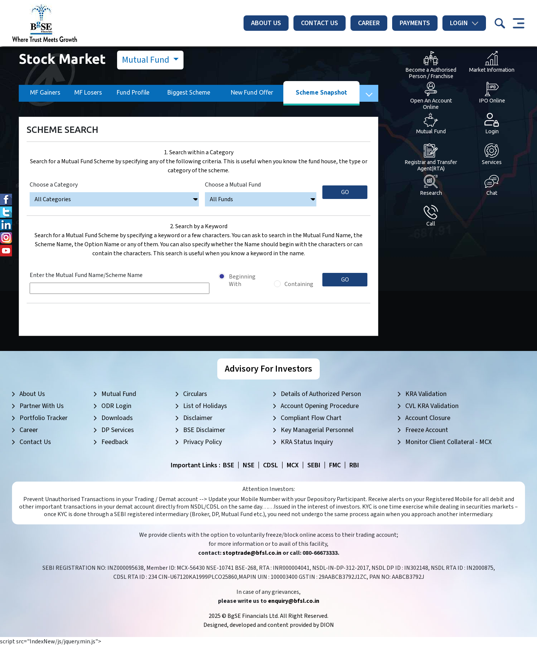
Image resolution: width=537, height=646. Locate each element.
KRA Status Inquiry (307, 442)
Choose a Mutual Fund (233, 185)
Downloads (117, 418)
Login (464, 23)
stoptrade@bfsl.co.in (252, 553)
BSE (228, 465)
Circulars (195, 394)
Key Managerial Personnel (317, 430)
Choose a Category (54, 185)
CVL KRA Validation (432, 406)
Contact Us (319, 23)
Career (369, 23)
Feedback (114, 442)
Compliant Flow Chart (311, 418)
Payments (415, 23)
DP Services (117, 430)
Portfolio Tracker (44, 418)
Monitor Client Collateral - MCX (448, 442)
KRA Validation (426, 394)
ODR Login (116, 406)
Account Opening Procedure (320, 406)
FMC (335, 465)
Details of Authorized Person (321, 394)
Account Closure (427, 418)
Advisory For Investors (268, 368)
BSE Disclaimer (204, 430)
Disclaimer (197, 418)
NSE (248, 465)
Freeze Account (426, 430)
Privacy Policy (202, 442)
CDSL (270, 465)
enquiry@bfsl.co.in (293, 601)
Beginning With (242, 280)
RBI (354, 465)
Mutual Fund (146, 59)
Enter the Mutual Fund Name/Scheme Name (86, 275)
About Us (266, 23)
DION (327, 625)
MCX (293, 465)
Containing (298, 284)
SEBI (313, 465)
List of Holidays (205, 406)
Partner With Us (42, 406)
